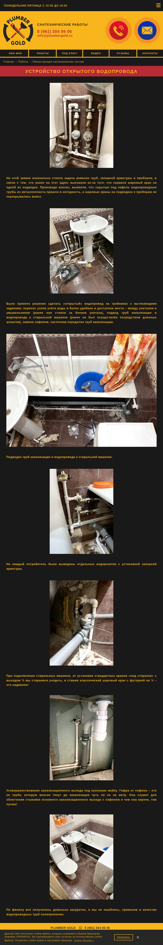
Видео (95, 53)
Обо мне (14, 53)
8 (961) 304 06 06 (54, 31)
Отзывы (123, 53)
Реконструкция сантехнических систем (58, 61)
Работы (42, 53)
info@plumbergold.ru (55, 35)
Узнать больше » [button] (84, 940)
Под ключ (69, 53)
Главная (8, 61)
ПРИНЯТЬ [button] (123, 937)
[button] (158, 5)
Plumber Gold (63, 928)
